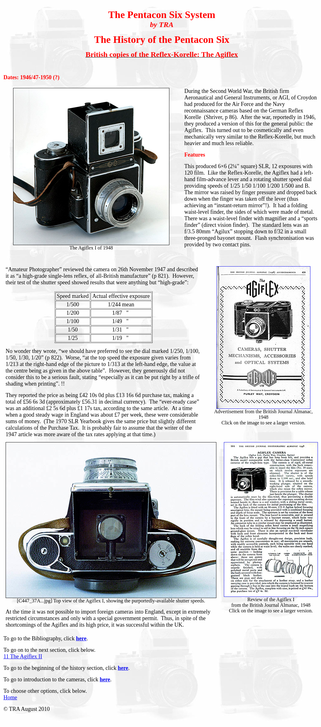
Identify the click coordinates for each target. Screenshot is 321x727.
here (81, 638)
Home (10, 697)
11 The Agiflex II (22, 656)
